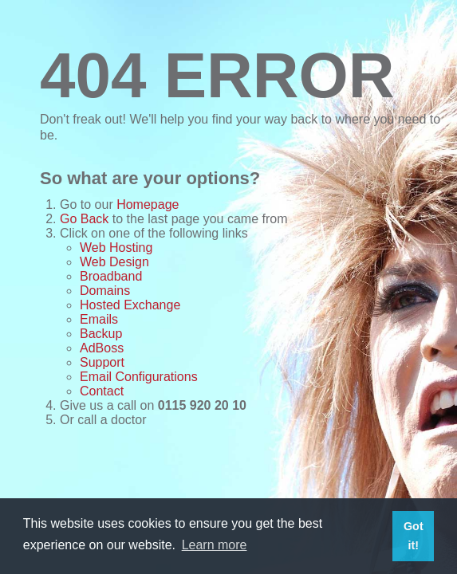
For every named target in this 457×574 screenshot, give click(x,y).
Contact (102, 391)
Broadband (111, 276)
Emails (99, 319)
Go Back (84, 219)
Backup (101, 333)
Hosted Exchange (130, 305)
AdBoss (102, 348)
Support (102, 362)
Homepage (147, 204)
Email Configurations (139, 376)
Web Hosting (116, 247)
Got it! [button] (414, 536)
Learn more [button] (214, 545)
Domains (105, 290)
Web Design (114, 262)
